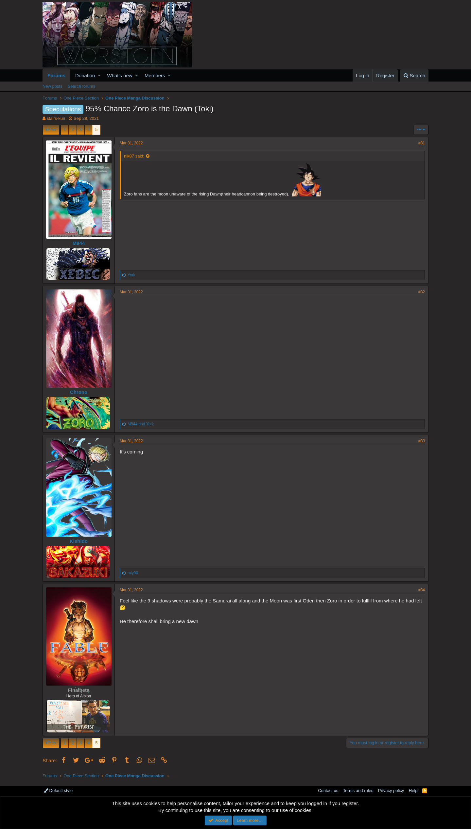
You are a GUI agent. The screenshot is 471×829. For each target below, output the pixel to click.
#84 (421, 590)
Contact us (328, 790)
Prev (51, 129)
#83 (421, 441)
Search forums (82, 86)
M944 (79, 243)
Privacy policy (391, 790)
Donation (85, 75)
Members (155, 75)
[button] (99, 75)
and (141, 424)
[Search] (414, 75)
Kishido (79, 541)
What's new (119, 75)
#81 (421, 143)
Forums (56, 75)
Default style (58, 790)
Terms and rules (358, 790)
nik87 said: (134, 156)
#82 (421, 292)
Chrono (78, 392)
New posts (52, 86)
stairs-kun (56, 118)
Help (413, 790)
